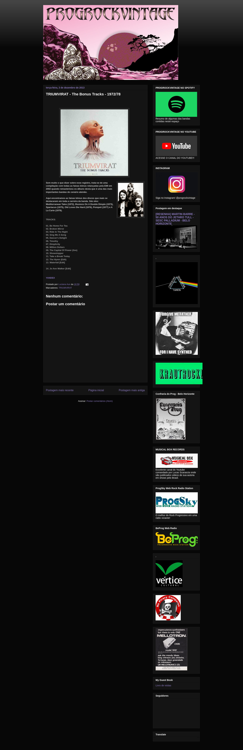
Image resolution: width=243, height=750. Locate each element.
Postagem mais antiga (132, 390)
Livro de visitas (163, 685)
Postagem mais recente (60, 390)
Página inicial (96, 390)
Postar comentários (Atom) (100, 401)
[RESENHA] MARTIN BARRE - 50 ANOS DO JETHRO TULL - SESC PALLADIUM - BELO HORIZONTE (175, 219)
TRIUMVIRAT (65, 288)
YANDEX (50, 278)
